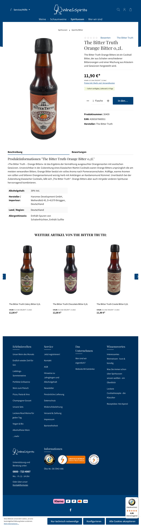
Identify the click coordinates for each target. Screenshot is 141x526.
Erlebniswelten (22, 346)
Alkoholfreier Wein (21, 430)
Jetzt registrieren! (52, 354)
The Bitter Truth (125, 37)
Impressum (49, 419)
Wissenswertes (116, 346)
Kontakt (47, 360)
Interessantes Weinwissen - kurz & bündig (116, 359)
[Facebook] (70, 511)
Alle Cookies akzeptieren (122, 521)
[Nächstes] (137, 276)
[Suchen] (118, 9)
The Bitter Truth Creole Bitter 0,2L (112, 304)
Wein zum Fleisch (21, 388)
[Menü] (136, 498)
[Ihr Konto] (124, 9)
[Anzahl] (93, 101)
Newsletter (49, 388)
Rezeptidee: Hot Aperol (117, 403)
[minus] (87, 101)
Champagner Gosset (22, 400)
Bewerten (106, 37)
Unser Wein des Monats (23, 354)
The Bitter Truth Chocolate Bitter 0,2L (70, 304)
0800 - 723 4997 (21, 471)
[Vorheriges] (3, 276)
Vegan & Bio (18, 423)
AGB (46, 366)
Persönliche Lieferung (54, 394)
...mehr (16, 436)
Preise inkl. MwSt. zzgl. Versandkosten (99, 83)
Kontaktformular (20, 485)
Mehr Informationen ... (11, 524)
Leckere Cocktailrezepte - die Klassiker (116, 393)
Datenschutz (50, 400)
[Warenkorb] (130, 9)
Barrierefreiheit (51, 425)
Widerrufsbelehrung (53, 406)
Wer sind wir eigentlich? (81, 360)
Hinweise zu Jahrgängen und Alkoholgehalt (51, 377)
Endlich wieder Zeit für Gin (23, 362)
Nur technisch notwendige (65, 521)
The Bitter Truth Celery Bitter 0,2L (24, 304)
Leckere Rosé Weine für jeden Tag (23, 415)
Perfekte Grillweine (21, 381)
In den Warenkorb (125, 100)
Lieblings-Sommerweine (19, 373)
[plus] (108, 101)
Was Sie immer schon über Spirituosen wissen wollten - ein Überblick (116, 376)
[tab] (39, 152)
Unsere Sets (18, 406)
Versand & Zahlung (52, 413)
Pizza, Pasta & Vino (21, 394)
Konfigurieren (94, 521)
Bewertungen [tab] (79, 152)
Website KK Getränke (85, 369)
